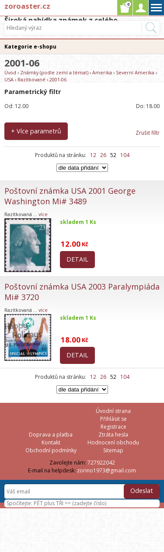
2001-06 (57, 79)
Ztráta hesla (113, 434)
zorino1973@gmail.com (106, 470)
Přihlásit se (113, 419)
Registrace (113, 426)
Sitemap (113, 450)
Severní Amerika (135, 72)
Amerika (102, 72)
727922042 (101, 462)
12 (93, 155)
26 (103, 155)
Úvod (10, 72)
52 (113, 155)
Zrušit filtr (148, 132)
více (43, 214)
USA (9, 79)
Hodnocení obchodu (113, 442)
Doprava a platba (51, 434)
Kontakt (51, 442)
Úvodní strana (113, 411)
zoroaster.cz (27, 6)
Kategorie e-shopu (30, 46)
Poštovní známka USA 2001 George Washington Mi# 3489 (70, 195)
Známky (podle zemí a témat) (54, 72)
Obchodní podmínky (51, 450)
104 (124, 155)
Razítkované (31, 79)
